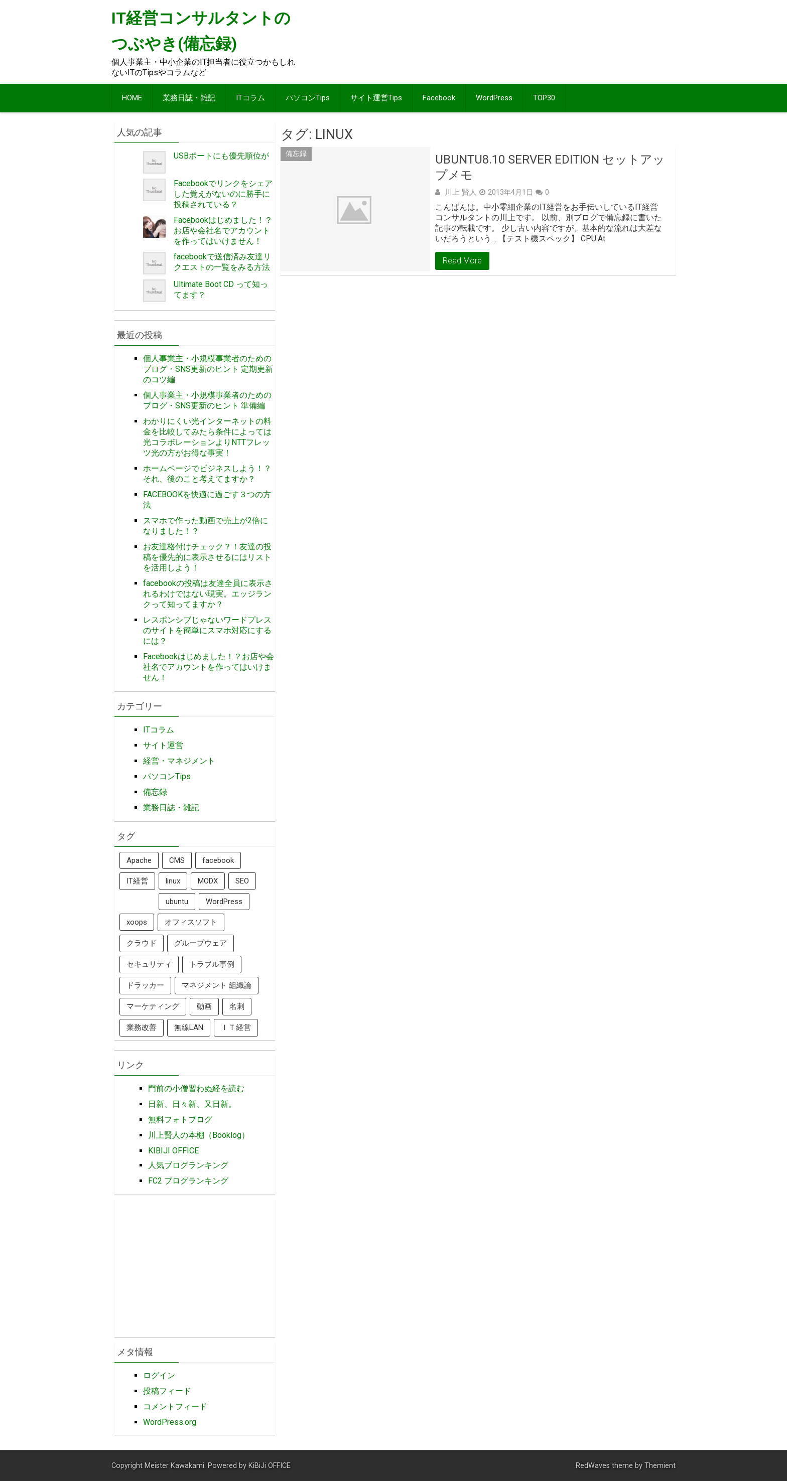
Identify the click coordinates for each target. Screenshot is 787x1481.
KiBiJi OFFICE (269, 1465)
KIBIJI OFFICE (173, 1150)
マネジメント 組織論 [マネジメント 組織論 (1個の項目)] (216, 985)
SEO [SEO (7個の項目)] (242, 880)
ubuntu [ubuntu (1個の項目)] (177, 901)
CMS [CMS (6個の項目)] (177, 860)
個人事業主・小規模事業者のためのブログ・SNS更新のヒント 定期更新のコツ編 (208, 369)
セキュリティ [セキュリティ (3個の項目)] (149, 964)
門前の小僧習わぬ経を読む (196, 1088)
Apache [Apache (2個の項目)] (139, 860)
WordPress (494, 97)
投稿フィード (167, 1391)
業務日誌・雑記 (189, 97)
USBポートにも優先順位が (221, 156)
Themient (660, 1465)
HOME (132, 97)
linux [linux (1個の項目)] (173, 880)
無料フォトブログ (180, 1119)
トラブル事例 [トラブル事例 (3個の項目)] (211, 964)
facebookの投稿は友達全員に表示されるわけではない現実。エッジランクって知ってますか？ (208, 593)
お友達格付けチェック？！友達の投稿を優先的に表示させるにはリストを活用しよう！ (207, 557)
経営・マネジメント (179, 761)
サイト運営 (163, 745)
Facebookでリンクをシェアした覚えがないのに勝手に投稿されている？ (223, 194)
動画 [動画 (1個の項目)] (204, 1006)
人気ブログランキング (188, 1165)
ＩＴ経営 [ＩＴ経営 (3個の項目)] (236, 1027)
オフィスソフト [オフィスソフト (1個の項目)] (191, 922)
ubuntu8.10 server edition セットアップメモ (550, 167)
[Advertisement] (490, 41)
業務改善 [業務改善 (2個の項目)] (141, 1027)
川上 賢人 (461, 192)
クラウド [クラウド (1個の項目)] (141, 943)
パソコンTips (308, 97)
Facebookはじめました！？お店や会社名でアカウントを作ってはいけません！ (223, 230)
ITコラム (250, 97)
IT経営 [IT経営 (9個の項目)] (137, 880)
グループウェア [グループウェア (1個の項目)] (200, 943)
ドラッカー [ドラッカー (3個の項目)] (145, 985)
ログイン (159, 1375)
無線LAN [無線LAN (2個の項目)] (188, 1027)
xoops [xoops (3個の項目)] (136, 922)
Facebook (439, 97)
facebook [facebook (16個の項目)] (218, 860)
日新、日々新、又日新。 (192, 1104)
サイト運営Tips (376, 97)
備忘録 (296, 154)
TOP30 (544, 97)
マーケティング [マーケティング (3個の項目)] (152, 1006)
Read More (462, 260)
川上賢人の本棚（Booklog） (198, 1135)
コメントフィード (175, 1406)
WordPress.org (169, 1422)
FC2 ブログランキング (188, 1181)
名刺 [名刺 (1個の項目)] (236, 1006)
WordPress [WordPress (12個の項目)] (224, 901)
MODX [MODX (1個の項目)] (208, 880)
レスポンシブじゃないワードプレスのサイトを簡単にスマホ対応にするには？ (207, 630)
